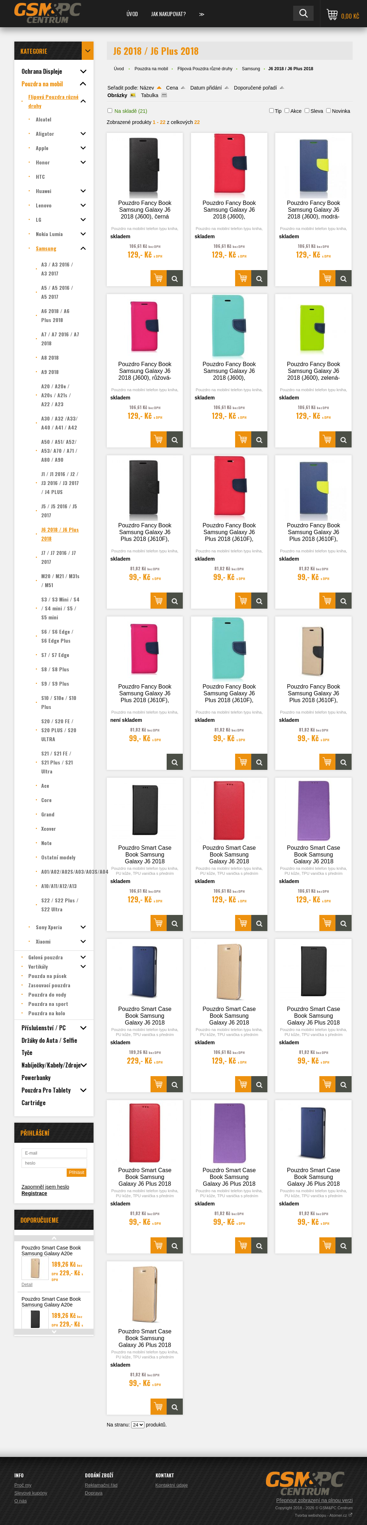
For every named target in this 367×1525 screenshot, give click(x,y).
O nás (20, 1501)
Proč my (23, 1485)
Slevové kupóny (30, 1493)
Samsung (251, 68)
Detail (27, 1284)
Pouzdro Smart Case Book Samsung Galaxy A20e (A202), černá (51, 1304)
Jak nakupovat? (168, 14)
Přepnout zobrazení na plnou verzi (314, 1500)
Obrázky (117, 95)
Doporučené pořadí (255, 88)
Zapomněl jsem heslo (45, 1187)
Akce (295, 111)
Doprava (94, 1493)
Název (147, 88)
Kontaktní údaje (172, 1485)
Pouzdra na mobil (151, 68)
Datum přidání (206, 88)
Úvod (132, 14)
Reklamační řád (101, 1485)
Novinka (341, 111)
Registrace (34, 1193)
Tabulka (149, 95)
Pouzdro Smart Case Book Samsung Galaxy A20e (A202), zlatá (51, 1253)
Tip (278, 111)
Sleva (316, 111)
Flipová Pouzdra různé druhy (204, 68)
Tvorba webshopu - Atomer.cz (324, 1515)
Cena (172, 88)
